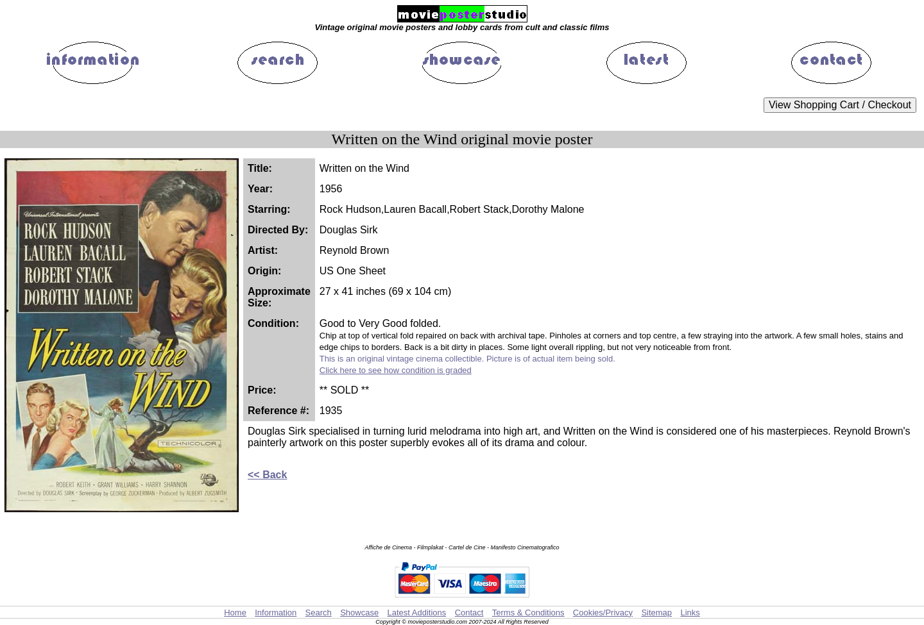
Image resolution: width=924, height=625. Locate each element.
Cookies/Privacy (603, 612)
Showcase (359, 612)
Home (235, 612)
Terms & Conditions (528, 612)
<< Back (267, 474)
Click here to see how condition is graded (396, 370)
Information (275, 612)
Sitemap (656, 612)
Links (689, 612)
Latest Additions (416, 612)
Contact (469, 612)
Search (318, 612)
